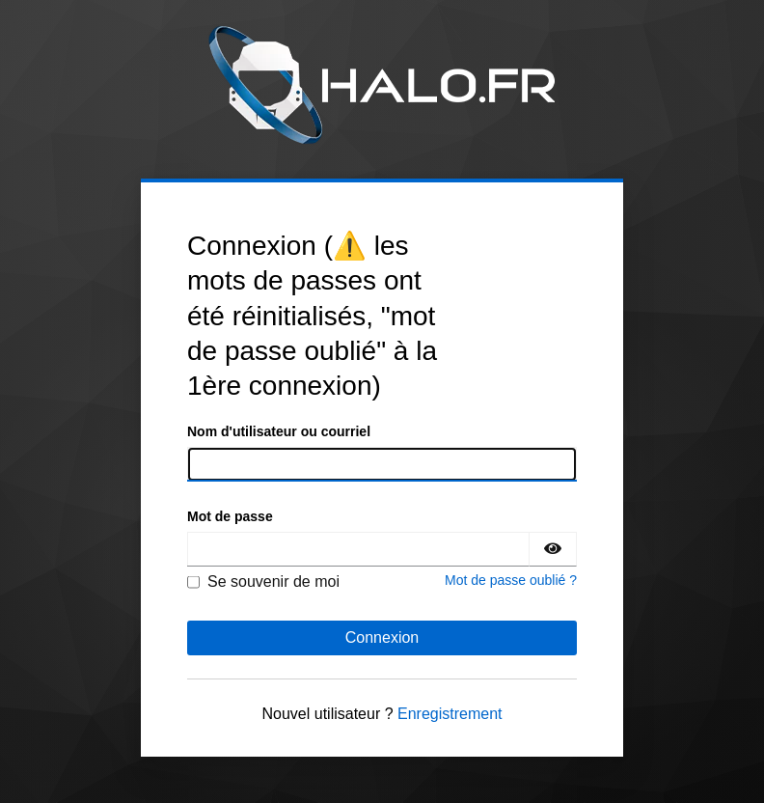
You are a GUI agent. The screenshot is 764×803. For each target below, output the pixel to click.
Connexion (382, 637)
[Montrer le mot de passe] (553, 549)
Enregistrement (450, 714)
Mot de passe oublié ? (511, 580)
